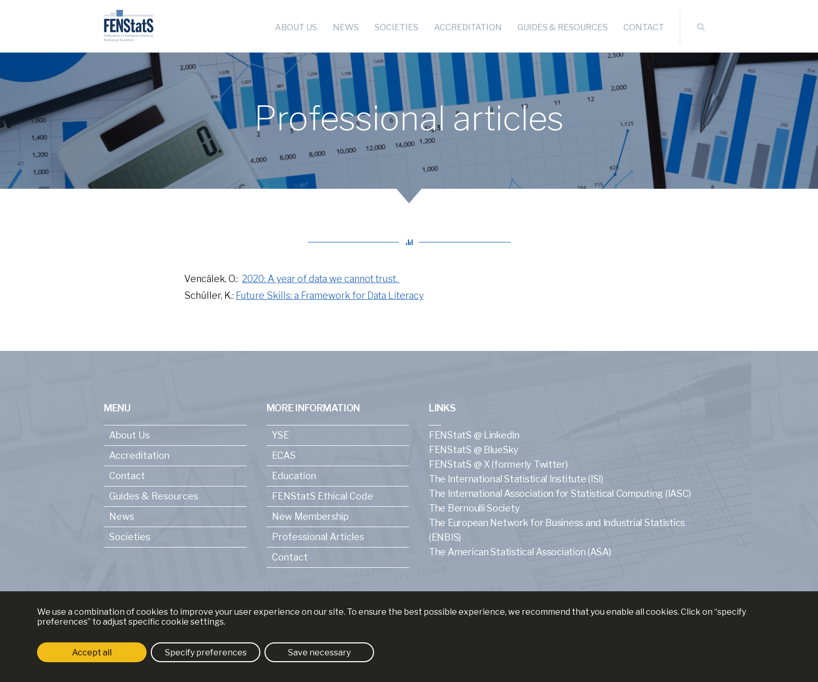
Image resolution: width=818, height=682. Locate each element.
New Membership (310, 516)
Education (294, 475)
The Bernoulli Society (474, 508)
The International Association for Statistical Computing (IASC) (560, 493)
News (346, 27)
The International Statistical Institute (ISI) (516, 478)
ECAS (284, 455)
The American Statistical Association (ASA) (520, 551)
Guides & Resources (563, 27)
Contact (643, 27)
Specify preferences (206, 652)
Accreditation (468, 27)
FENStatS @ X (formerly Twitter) (498, 464)
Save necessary (319, 652)
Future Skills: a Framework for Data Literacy (330, 295)
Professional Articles (318, 536)
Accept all (92, 652)
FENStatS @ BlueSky (474, 449)
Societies (396, 27)
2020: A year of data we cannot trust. (321, 278)
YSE (280, 435)
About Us (296, 27)
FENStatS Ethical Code (322, 496)
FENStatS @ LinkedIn (474, 435)
